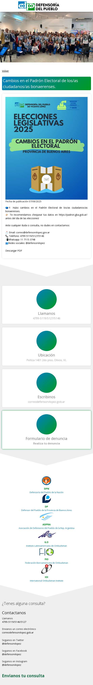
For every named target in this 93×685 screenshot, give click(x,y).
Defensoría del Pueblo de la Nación (46, 492)
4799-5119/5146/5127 (14, 621)
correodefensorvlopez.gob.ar (46, 402)
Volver (5, 70)
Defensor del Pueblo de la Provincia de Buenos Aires (46, 510)
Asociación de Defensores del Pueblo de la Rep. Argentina (46, 528)
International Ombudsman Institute (46, 580)
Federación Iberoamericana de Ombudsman (46, 562)
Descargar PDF (13, 250)
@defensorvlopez (35, 243)
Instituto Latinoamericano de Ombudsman (46, 545)
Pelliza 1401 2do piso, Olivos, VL (46, 360)
